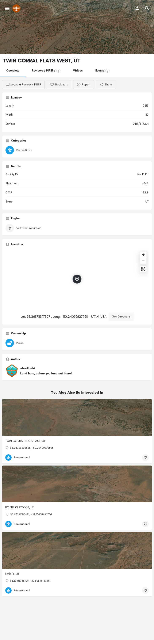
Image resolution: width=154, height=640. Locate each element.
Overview (12, 70)
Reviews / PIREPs (46, 71)
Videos (78, 70)
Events (102, 71)
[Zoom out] (143, 261)
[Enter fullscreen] (143, 269)
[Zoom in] (143, 255)
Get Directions (121, 316)
